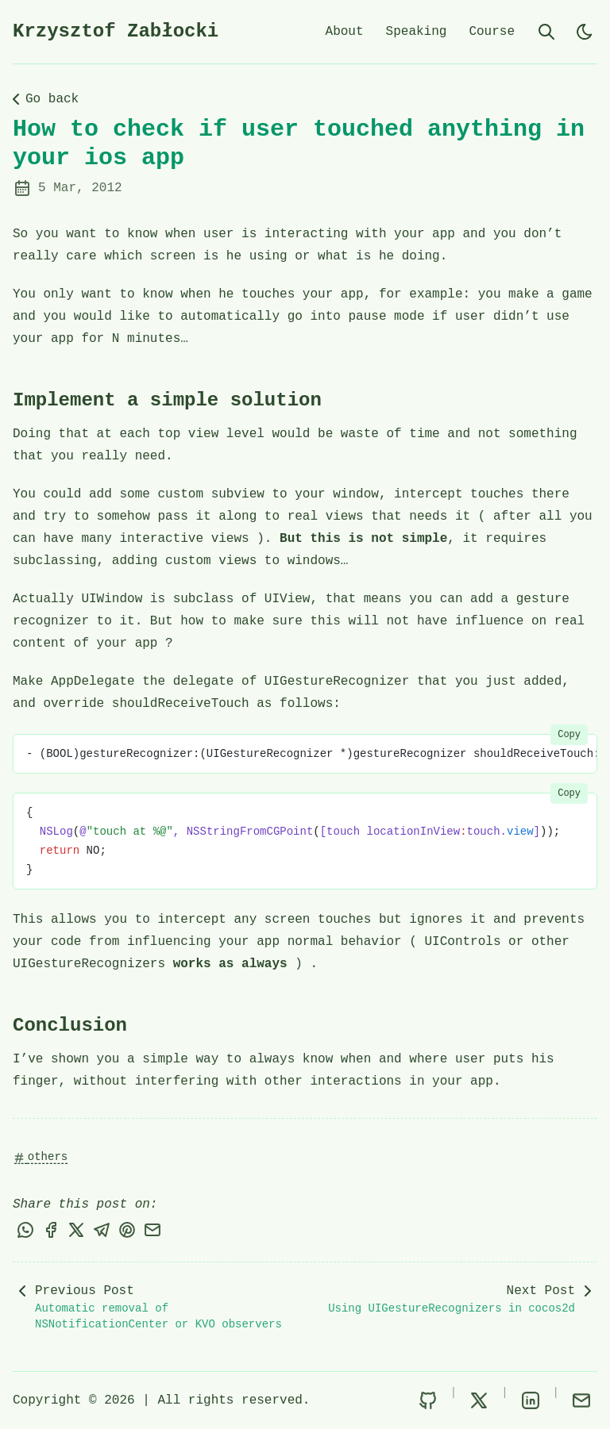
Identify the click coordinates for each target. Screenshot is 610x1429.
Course (492, 32)
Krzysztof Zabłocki (115, 31)
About (345, 32)
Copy (569, 734)
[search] (546, 31)
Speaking (416, 32)
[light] (584, 31)
